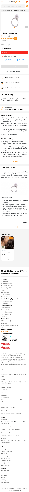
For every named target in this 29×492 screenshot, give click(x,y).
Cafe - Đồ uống (4, 453)
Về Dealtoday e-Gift (6, 288)
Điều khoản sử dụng (6, 296)
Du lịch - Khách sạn (5, 392)
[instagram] (4, 331)
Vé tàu (2, 440)
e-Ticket (3, 417)
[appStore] (13, 340)
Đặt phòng (3, 479)
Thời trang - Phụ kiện (10, 407)
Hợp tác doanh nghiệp (6, 301)
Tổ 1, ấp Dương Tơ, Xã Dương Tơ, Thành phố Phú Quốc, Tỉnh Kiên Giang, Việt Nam (14, 99)
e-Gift (2, 447)
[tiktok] (10, 331)
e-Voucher (3, 369)
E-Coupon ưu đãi (5, 397)
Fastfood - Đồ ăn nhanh (6, 451)
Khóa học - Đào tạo (5, 410)
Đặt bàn (3, 477)
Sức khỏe (8, 389)
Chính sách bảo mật (6, 321)
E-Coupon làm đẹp (15, 399)
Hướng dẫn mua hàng (6, 312)
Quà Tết (3, 407)
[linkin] (6, 331)
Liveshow (3, 429)
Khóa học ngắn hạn (5, 413)
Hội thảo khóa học (16, 429)
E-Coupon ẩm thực (5, 399)
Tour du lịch (4, 435)
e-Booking (3, 468)
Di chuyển (3, 438)
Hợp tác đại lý (4, 303)
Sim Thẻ (17, 435)
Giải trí (20, 374)
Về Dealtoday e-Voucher (7, 285)
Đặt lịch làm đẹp (5, 482)
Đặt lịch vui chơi (5, 470)
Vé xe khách (8, 440)
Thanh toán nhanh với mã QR (14, 71)
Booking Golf (4, 395)
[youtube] (8, 331)
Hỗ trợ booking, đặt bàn (10, 56)
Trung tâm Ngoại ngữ (16, 413)
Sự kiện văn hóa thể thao (7, 427)
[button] (14, 27)
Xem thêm (14, 161)
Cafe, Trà (13, 382)
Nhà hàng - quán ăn (5, 382)
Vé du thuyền (11, 435)
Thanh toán (4, 316)
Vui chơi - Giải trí (5, 372)
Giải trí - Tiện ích (5, 465)
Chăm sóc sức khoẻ (5, 458)
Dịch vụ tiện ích (4, 405)
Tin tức (3, 290)
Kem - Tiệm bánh (20, 382)
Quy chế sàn (4, 323)
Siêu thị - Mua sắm (5, 463)
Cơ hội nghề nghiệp (6, 294)
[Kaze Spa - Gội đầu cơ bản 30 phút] (7, 242)
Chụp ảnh (15, 374)
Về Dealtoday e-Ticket (6, 283)
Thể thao (9, 429)
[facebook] (2, 331)
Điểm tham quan (19, 421)
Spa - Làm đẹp (4, 456)
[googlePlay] (13, 336)
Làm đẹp (3, 389)
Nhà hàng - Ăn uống (6, 449)
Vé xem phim (4, 421)
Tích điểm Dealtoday (6, 310)
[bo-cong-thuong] (5, 344)
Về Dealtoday (4, 281)
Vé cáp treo (15, 440)
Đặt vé (2, 473)
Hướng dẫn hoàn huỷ (6, 314)
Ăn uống (3, 379)
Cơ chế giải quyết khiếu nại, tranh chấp (9, 326)
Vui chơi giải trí (4, 419)
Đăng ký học (4, 475)
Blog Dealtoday (5, 292)
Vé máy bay (21, 440)
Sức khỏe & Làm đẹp (6, 387)
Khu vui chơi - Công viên (6, 374)
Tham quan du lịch (5, 432)
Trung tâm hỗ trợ (5, 307)
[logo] (15, 1)
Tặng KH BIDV (8, 383)
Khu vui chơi (11, 421)
